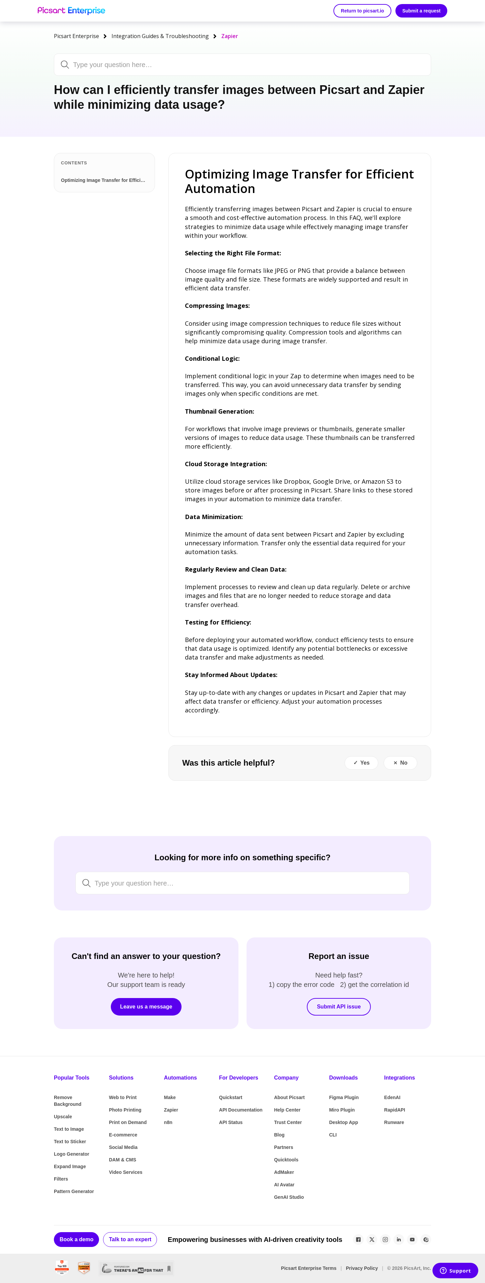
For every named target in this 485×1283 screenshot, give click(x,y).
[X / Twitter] (371, 1239)
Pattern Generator (74, 1191)
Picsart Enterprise (76, 36)
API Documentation (240, 1110)
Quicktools (286, 1159)
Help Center (287, 1110)
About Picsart (289, 1097)
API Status (231, 1122)
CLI (333, 1134)
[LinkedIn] (398, 1239)
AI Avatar (284, 1184)
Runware (394, 1122)
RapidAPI (394, 1110)
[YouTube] (412, 1239)
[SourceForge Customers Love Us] (84, 1268)
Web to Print (122, 1097)
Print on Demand (128, 1122)
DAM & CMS (122, 1159)
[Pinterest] (425, 1239)
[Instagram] (385, 1239)
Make (170, 1097)
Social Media (123, 1147)
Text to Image (69, 1129)
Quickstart (230, 1097)
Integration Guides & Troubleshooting (160, 36)
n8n (168, 1122)
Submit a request (421, 10)
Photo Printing (125, 1110)
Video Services (125, 1172)
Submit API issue (339, 1006)
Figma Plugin (344, 1097)
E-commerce (123, 1134)
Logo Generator (71, 1154)
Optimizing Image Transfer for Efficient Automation (106, 180)
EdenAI (392, 1097)
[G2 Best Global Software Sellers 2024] (62, 1268)
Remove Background (68, 1101)
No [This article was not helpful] (403, 763)
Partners (283, 1147)
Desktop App (343, 1122)
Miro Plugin (342, 1110)
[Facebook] (358, 1239)
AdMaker (284, 1172)
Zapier (229, 36)
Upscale (63, 1116)
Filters (61, 1179)
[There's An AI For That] (136, 1268)
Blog (279, 1134)
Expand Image (70, 1166)
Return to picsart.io (362, 10)
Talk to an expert (130, 1239)
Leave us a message (146, 1006)
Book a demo (76, 1239)
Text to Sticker (70, 1141)
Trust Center (288, 1122)
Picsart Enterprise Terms (308, 1268)
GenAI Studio (289, 1197)
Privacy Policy (362, 1268)
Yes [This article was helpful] (365, 763)
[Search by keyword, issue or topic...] (224, 64)
